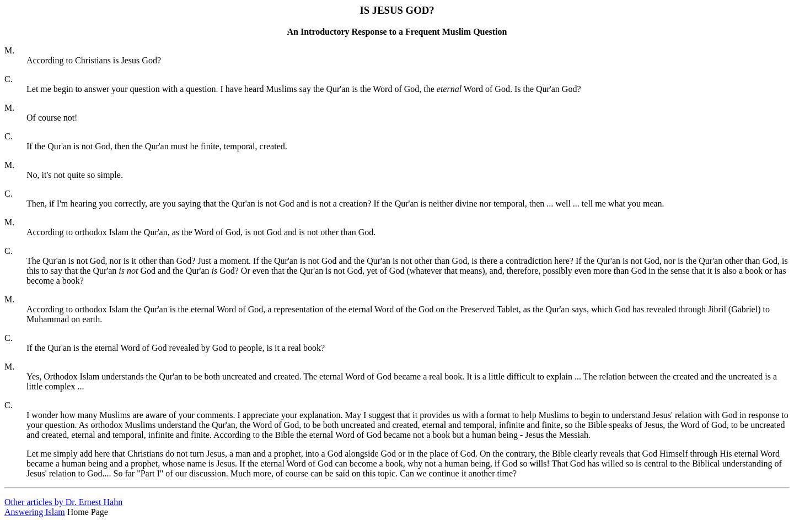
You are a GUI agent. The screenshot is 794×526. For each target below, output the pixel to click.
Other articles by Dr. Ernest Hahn (63, 502)
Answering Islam (34, 512)
